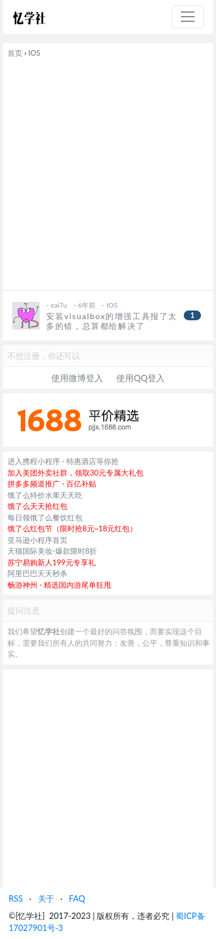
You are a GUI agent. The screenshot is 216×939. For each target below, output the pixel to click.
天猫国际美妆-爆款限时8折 (52, 550)
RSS (16, 898)
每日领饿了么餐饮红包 (44, 517)
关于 (46, 898)
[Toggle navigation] (188, 16)
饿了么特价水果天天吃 (44, 495)
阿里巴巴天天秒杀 (37, 573)
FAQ (77, 898)
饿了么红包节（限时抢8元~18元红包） (72, 528)
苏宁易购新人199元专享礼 (51, 562)
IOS (34, 53)
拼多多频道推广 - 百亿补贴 (52, 483)
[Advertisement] (108, 172)
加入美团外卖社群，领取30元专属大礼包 (75, 472)
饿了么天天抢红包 (37, 506)
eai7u (59, 305)
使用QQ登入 (140, 378)
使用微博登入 (77, 378)
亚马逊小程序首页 (37, 540)
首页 (14, 53)
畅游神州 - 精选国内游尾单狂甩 (59, 584)
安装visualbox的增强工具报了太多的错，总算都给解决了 (111, 321)
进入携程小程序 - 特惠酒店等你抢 (63, 461)
